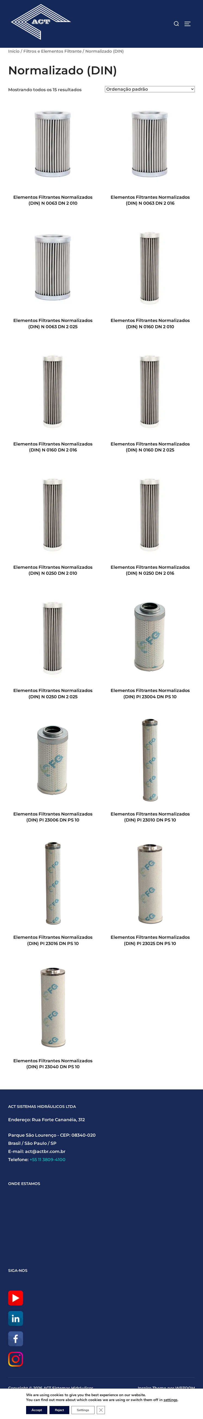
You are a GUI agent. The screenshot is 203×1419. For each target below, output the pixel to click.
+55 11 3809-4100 (47, 1159)
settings (170, 1400)
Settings (83, 1410)
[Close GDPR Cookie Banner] (101, 1410)
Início (14, 51)
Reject (59, 1410)
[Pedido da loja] (150, 89)
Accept (37, 1410)
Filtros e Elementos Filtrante (52, 51)
